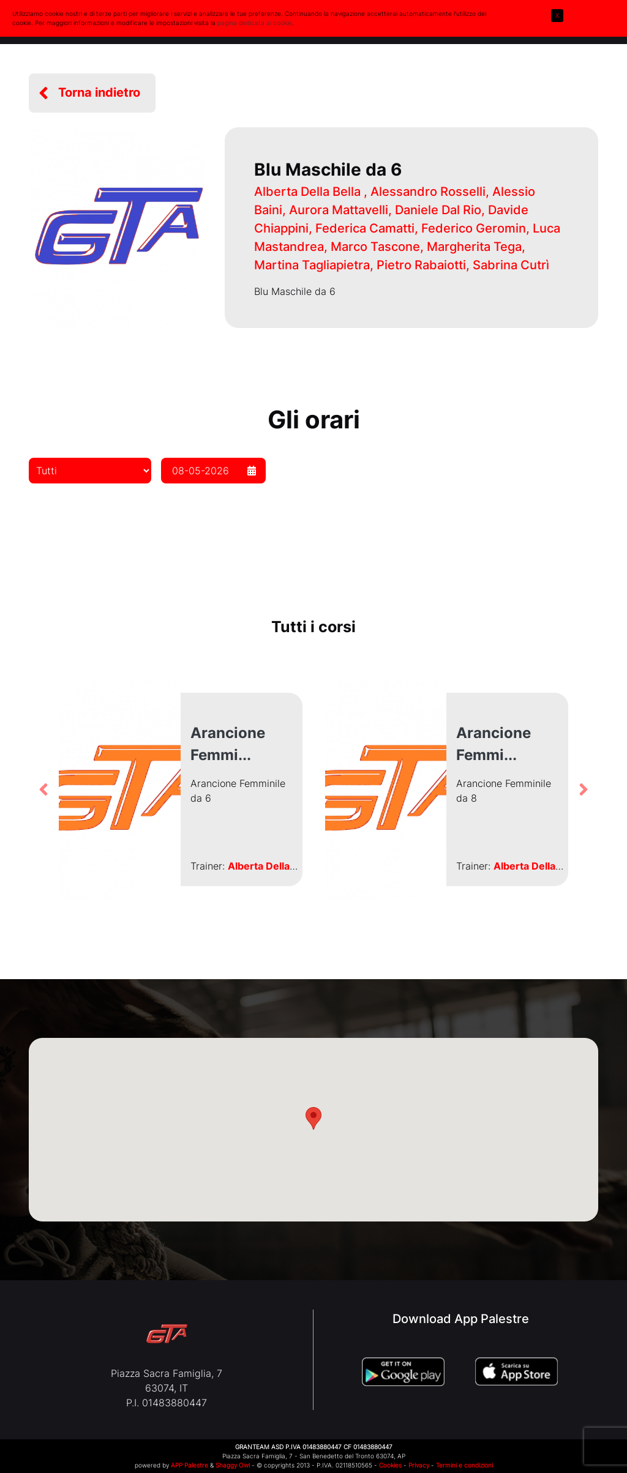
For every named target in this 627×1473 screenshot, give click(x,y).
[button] (92, 93)
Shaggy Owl (233, 1465)
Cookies (390, 1465)
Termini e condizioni (464, 1465)
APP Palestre (189, 1465)
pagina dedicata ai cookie (254, 22)
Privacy (418, 1465)
